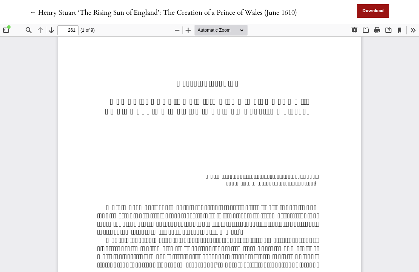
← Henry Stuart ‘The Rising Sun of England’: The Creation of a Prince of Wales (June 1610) (163, 12)
